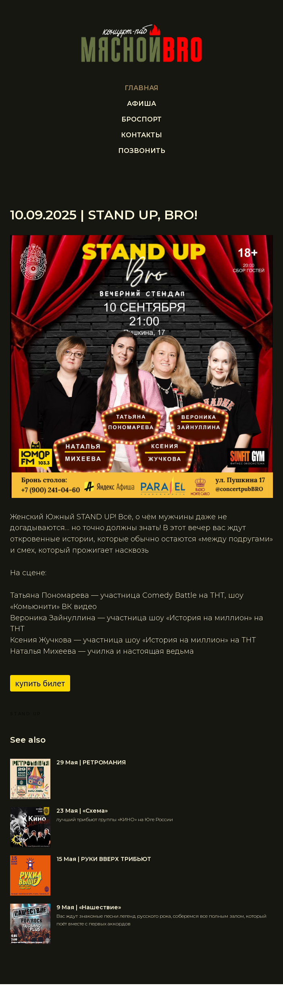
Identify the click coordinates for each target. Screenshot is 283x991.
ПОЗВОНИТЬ (141, 151)
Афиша (141, 103)
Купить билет (42, 684)
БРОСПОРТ (141, 119)
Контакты (141, 135)
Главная (141, 88)
